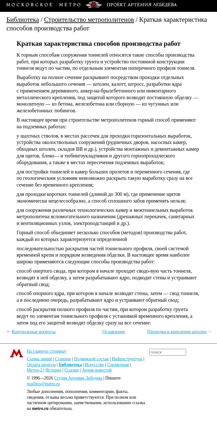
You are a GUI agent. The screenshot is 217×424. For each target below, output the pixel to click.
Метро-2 (34, 370)
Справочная (118, 364)
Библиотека (22, 19)
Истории (54, 370)
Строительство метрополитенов (89, 19)
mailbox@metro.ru (43, 383)
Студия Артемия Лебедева (78, 378)
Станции (63, 358)
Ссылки (71, 370)
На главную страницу (47, 351)
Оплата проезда (41, 364)
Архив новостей (96, 370)
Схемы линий (39, 358)
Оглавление (113, 331)
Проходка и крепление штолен (176, 331)
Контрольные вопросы (33, 331)
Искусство (94, 364)
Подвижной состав (91, 358)
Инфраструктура (127, 358)
